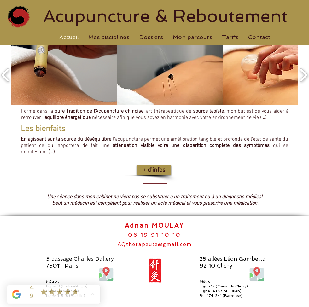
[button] (108, 37)
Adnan (138, 225)
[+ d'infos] (154, 170)
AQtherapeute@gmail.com (155, 244)
